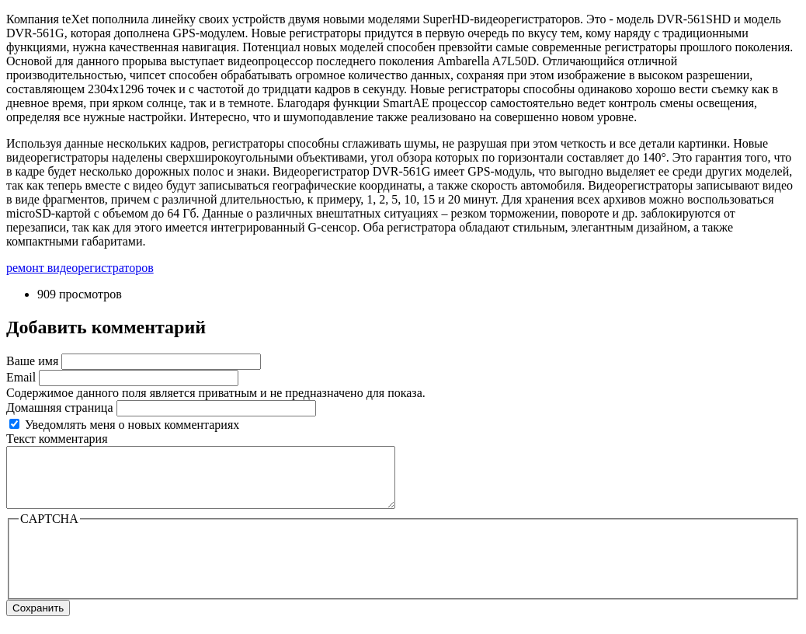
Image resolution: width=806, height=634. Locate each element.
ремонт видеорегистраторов (80, 267)
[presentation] (137, 572)
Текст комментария (57, 438)
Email (21, 377)
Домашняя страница (59, 407)
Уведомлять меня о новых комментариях (132, 424)
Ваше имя (32, 361)
